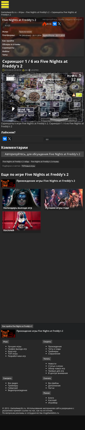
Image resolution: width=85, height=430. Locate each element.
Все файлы (53, 397)
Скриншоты (9, 52)
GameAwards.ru (9, 13)
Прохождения (55, 360)
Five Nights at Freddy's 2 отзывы (46, 171)
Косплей (52, 414)
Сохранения (54, 367)
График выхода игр (18, 362)
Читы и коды (54, 362)
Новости (52, 377)
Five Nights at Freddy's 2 (38, 13)
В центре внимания (58, 386)
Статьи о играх (55, 379)
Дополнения (54, 399)
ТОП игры (13, 367)
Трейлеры (14, 399)
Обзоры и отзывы (12, 48)
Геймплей (13, 401)
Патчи (51, 401)
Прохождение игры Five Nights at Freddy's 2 (46, 192)
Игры (21, 13)
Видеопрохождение (18, 404)
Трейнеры (53, 364)
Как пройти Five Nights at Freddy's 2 (18, 339)
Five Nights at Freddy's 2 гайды (17, 171)
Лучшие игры (15, 360)
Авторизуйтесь (14, 162)
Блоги (51, 411)
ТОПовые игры (29, 176)
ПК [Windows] (26, 39)
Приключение (26, 35)
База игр (13, 364)
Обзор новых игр (56, 382)
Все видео (13, 397)
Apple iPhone (50, 39)
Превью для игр (56, 384)
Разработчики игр (17, 369)
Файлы (6, 56)
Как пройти (9, 44)
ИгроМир (52, 416)
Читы (5, 60)
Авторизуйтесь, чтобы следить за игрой (62, 21)
